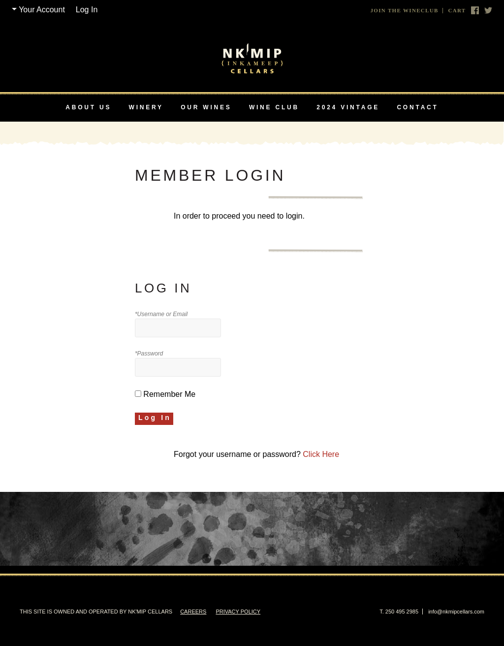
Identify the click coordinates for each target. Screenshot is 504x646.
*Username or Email (161, 314)
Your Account (42, 9)
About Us (88, 107)
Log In (86, 9)
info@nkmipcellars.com (456, 611)
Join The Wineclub (405, 10)
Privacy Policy (238, 611)
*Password (149, 353)
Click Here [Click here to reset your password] (321, 454)
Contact (417, 107)
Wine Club (274, 107)
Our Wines (206, 107)
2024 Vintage (347, 107)
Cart (457, 10)
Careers (193, 611)
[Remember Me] (138, 393)
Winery (146, 107)
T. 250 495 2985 (398, 611)
